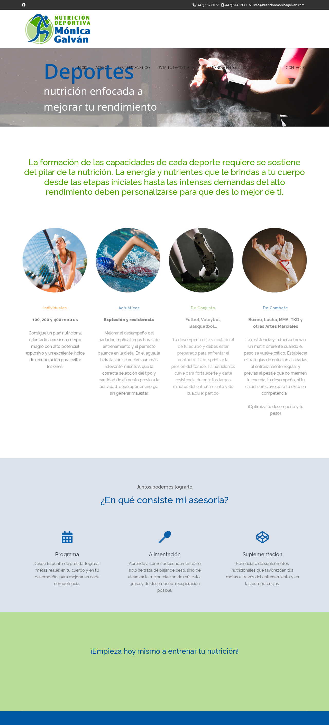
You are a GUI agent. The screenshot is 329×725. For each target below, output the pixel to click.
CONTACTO (296, 68)
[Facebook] (23, 4)
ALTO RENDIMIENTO (219, 68)
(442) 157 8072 (208, 5)
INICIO (82, 68)
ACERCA (102, 68)
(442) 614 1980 (235, 5)
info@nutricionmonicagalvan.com (279, 5)
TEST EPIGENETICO (133, 68)
